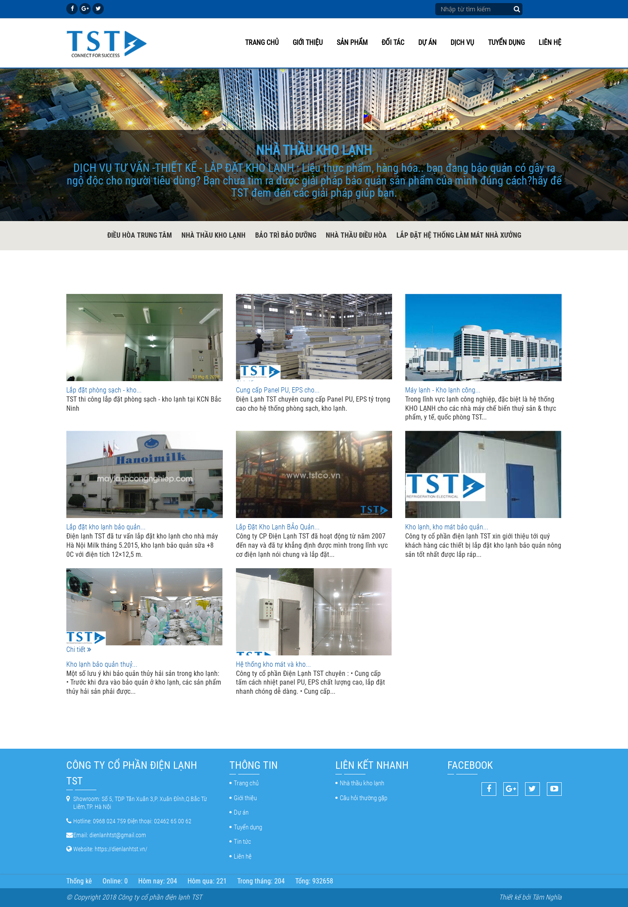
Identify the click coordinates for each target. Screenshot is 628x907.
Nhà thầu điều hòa (356, 235)
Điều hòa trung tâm (139, 235)
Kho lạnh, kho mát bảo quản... (446, 527)
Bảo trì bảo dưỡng (285, 235)
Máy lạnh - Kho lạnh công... (443, 390)
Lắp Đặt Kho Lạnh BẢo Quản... (278, 527)
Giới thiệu (308, 42)
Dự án (427, 42)
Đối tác (393, 42)
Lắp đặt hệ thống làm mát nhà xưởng (458, 235)
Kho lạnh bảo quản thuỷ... (101, 664)
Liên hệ (550, 42)
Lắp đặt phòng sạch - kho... (104, 390)
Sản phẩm (352, 42)
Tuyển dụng (506, 42)
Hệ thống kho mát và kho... (273, 664)
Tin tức (242, 842)
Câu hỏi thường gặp (363, 798)
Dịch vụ (462, 42)
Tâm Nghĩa (547, 897)
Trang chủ (262, 42)
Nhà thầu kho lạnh (213, 235)
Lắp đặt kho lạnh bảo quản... (106, 527)
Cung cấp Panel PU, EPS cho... (278, 390)
